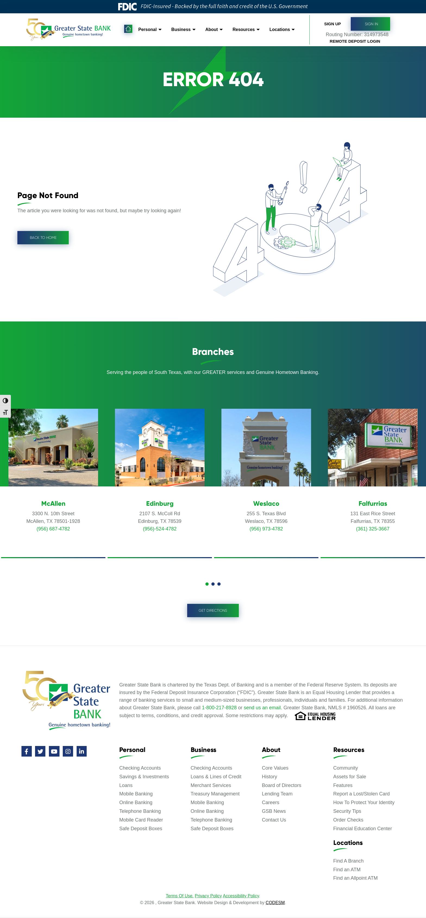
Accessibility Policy (241, 896)
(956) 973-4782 (266, 529)
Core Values (275, 768)
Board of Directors (281, 786)
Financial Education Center (362, 829)
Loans (126, 786)
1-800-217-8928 (219, 708)
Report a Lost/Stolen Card (361, 794)
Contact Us (274, 820)
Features (343, 786)
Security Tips (347, 811)
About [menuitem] (212, 28)
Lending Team (277, 794)
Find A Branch (348, 861)
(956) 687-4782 (53, 529)
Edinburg (160, 503)
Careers (270, 803)
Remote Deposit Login (355, 40)
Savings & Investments (144, 777)
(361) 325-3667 (372, 529)
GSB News (274, 811)
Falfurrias (373, 503)
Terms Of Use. (179, 896)
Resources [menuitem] (244, 28)
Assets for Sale (349, 777)
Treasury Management (215, 794)
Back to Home (44, 237)
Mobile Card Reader (141, 820)
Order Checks (348, 820)
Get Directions (213, 610)
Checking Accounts (140, 768)
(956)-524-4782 (160, 529)
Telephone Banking (140, 811)
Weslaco (266, 503)
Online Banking (135, 803)
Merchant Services (211, 786)
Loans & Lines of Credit (216, 777)
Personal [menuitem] (147, 28)
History (269, 777)
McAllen (53, 503)
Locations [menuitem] (280, 28)
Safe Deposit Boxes (140, 829)
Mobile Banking (136, 794)
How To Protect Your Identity (364, 803)
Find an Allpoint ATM (355, 878)
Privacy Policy (208, 896)
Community (345, 768)
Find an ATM (347, 870)
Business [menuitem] (181, 28)
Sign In (370, 22)
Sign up (332, 22)
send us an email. (263, 708)
